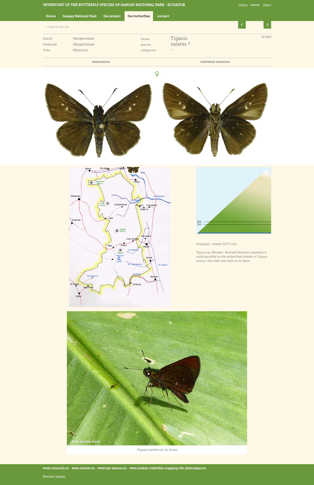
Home (51, 16)
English (255, 5)
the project (112, 16)
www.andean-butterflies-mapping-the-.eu (168, 468)
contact (163, 16)
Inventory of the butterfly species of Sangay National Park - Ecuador (114, 5)
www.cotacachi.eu (56, 468)
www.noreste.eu (83, 468)
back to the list (57, 26)
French (267, 5)
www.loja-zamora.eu (112, 468)
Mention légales (54, 476)
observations (101, 61)
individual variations (215, 61)
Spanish (243, 5)
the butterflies (139, 16)
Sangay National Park (79, 16)
